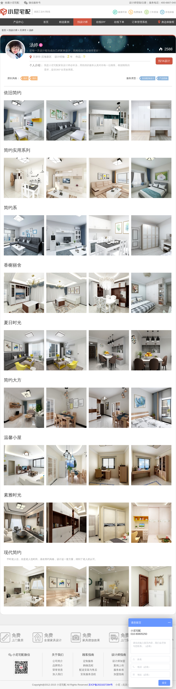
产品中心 (18, 21)
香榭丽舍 (12, 265)
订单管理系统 (139, 21)
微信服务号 (35, 2)
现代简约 (12, 552)
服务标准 (119, 669)
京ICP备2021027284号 (100, 684)
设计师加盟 (118, 661)
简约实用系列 (17, 150)
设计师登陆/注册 (138, 2)
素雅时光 (12, 494)
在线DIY (100, 21)
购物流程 (88, 665)
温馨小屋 (12, 437)
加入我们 (58, 674)
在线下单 (119, 21)
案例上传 (119, 665)
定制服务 (88, 661)
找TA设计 (164, 60)
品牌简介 (58, 665)
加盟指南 (119, 674)
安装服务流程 (88, 674)
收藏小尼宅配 (12, 2)
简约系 (10, 207)
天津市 (23, 30)
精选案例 (64, 21)
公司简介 (58, 661)
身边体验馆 (167, 21)
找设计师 (82, 21)
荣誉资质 (58, 669)
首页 (45, 21)
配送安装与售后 (88, 669)
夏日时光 (12, 322)
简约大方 (12, 380)
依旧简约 (12, 92)
